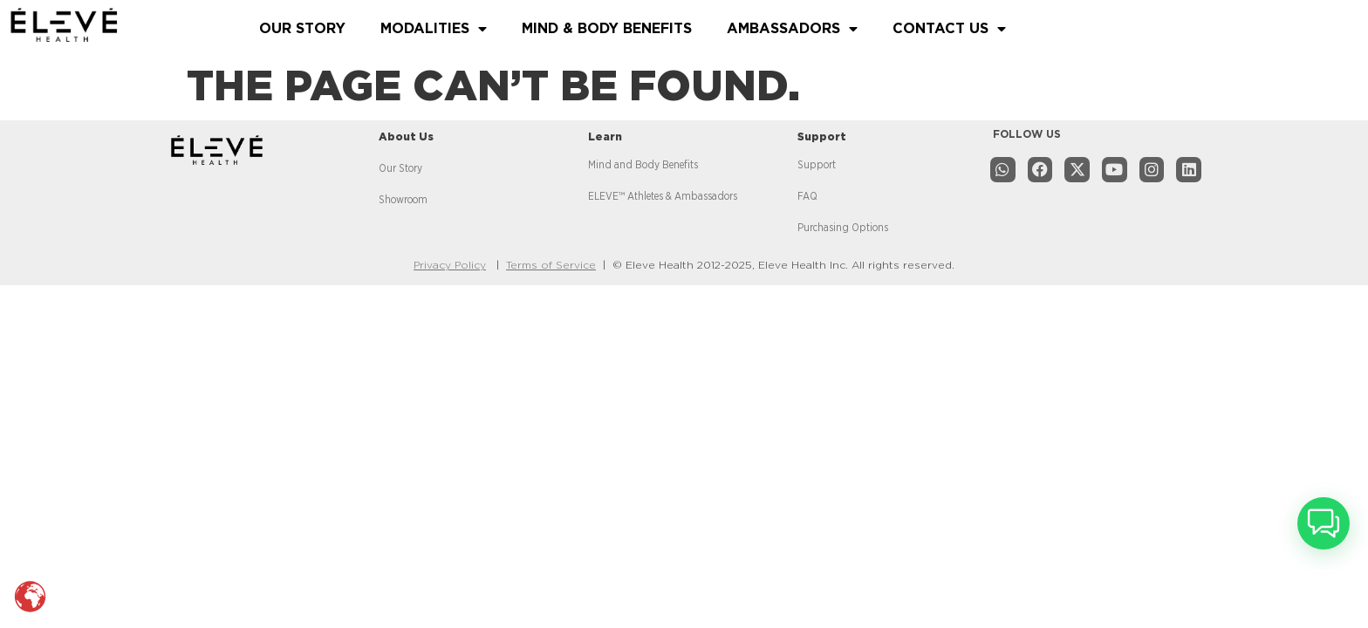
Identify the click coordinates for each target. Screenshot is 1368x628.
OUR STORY (302, 29)
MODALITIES (433, 28)
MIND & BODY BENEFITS (607, 29)
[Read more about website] (121, 25)
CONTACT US (949, 28)
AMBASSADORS (792, 28)
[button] (1323, 523)
